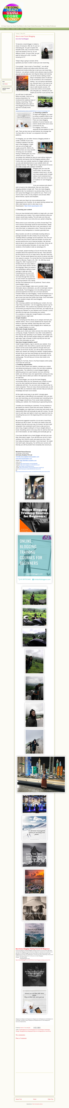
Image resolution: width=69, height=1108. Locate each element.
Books (6, 84)
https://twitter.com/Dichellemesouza (26, 466)
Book (10, 28)
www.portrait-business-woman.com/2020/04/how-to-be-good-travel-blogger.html (33, 111)
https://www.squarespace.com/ (33, 206)
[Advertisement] (34, 1084)
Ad (15, 28)
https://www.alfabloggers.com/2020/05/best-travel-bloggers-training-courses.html (33, 960)
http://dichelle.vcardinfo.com (28, 460)
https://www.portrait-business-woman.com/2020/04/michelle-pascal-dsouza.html (33, 471)
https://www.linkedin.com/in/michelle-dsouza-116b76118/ (32, 467)
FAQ (30, 28)
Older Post (50, 1099)
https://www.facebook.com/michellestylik (28, 463)
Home (5, 28)
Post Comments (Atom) (37, 1104)
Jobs (20, 28)
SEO (25, 28)
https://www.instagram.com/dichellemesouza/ (29, 464)
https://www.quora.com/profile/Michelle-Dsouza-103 (30, 468)
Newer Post (19, 1099)
